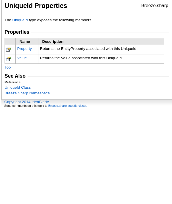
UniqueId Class (18, 87)
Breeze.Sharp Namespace (27, 93)
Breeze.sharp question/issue (67, 105)
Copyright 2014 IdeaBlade (26, 102)
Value (22, 58)
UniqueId (20, 20)
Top (8, 67)
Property (24, 48)
